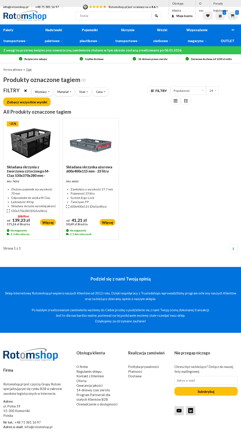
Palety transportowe (15, 35)
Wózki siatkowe (162, 35)
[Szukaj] (156, 15)
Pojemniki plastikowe (90, 35)
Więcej (47, 222)
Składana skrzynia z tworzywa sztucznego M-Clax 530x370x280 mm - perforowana (28, 172)
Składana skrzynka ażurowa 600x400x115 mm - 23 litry (89, 169)
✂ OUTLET (227, 35)
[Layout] (175, 100)
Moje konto (182, 16)
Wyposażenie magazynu (197, 35)
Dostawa (134, 376)
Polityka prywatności (143, 367)
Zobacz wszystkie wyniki (27, 102)
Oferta (81, 381)
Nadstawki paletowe (53, 35)
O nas (201, 7)
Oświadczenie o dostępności (96, 404)
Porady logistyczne (220, 7)
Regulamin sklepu (89, 371)
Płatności (135, 371)
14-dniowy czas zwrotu (93, 390)
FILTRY (159, 91)
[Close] (25, 90)
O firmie (82, 367)
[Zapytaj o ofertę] (220, 15)
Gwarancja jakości (89, 385)
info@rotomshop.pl (15, 7)
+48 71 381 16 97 (47, 7)
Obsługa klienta (177, 7)
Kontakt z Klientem (90, 376)
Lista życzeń (208, 16)
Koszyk (232, 16)
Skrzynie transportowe (127, 35)
